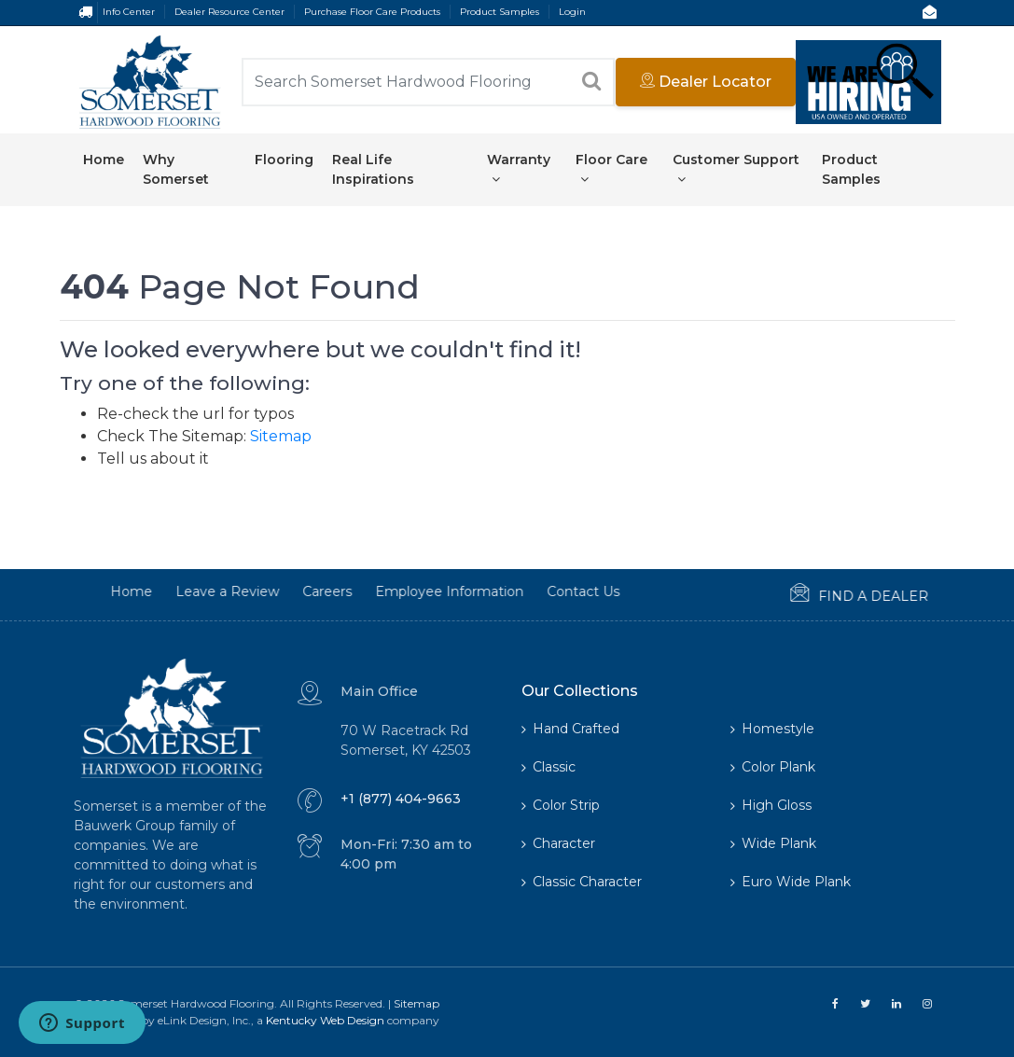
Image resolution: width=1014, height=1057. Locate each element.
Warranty (518, 168)
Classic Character (581, 881)
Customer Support (736, 168)
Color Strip (560, 805)
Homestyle (772, 728)
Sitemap (281, 436)
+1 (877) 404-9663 (400, 798)
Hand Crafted (570, 728)
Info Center (129, 12)
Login (572, 12)
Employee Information (394, 591)
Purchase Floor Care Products (372, 12)
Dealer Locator (705, 81)
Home (103, 159)
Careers (272, 591)
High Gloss (771, 805)
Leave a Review (172, 591)
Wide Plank (773, 843)
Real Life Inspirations (373, 169)
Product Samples (499, 12)
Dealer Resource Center (229, 12)
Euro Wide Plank (790, 881)
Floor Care (611, 168)
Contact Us (528, 591)
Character (558, 843)
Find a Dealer (804, 594)
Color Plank (772, 766)
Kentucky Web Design (325, 1020)
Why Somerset (176, 169)
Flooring (284, 159)
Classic (548, 766)
